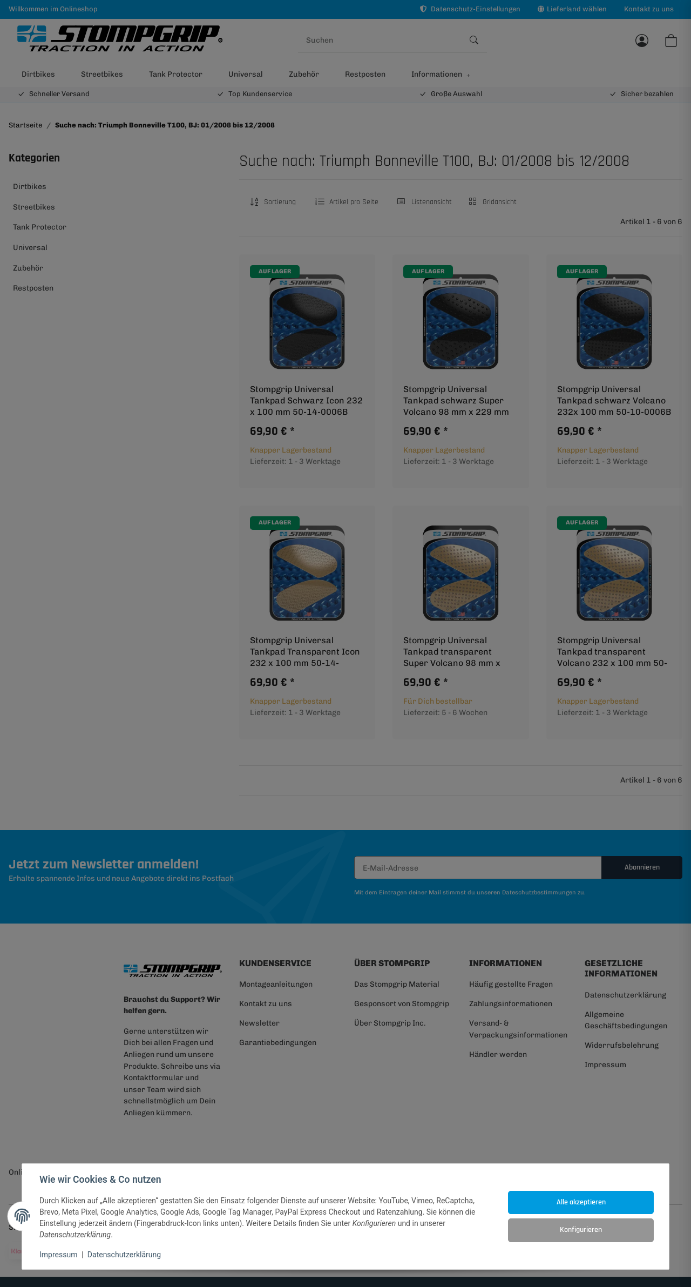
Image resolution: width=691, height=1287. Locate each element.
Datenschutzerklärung (124, 1254)
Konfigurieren (581, 1230)
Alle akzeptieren (581, 1202)
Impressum (58, 1254)
